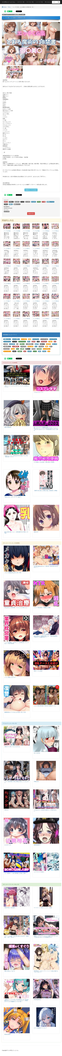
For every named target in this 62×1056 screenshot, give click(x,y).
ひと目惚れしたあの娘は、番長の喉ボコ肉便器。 (44, 462)
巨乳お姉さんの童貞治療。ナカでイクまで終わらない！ (16, 607)
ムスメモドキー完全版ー (39, 871)
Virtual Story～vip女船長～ (10, 907)
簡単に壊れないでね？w (9, 971)
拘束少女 (6, 809)
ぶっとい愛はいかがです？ (10, 677)
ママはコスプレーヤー (39, 392)
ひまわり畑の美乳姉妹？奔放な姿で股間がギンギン (45, 705)
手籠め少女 (36, 781)
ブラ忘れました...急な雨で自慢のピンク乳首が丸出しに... (45, 810)
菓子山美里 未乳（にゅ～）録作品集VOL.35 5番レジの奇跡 (16, 532)
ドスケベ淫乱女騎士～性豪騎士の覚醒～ (42, 607)
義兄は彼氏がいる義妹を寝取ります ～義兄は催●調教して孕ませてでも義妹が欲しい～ (46, 637)
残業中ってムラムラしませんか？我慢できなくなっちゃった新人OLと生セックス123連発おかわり (46, 937)
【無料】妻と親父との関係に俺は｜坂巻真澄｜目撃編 (45, 490)
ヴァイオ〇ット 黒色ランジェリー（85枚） (43, 907)
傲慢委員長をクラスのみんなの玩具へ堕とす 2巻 (15, 712)
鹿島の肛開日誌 (7, 427)
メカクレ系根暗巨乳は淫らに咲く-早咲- (13, 572)
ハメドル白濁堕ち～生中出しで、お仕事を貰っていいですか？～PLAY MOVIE (16, 643)
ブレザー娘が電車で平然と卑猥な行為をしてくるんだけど (16, 782)
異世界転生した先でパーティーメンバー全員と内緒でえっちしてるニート (46, 972)
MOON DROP (7, 1034)
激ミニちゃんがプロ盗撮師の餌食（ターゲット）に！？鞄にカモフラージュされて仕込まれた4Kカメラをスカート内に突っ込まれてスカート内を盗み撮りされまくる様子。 (46, 429)
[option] (31, 43)
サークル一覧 (30, 2)
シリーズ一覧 (39, 2)
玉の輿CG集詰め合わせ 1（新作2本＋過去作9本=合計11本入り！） (46, 567)
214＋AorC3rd (37, 753)
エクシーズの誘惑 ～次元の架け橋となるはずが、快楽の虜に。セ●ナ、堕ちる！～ (16, 937)
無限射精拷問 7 (37, 844)
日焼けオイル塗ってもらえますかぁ (12, 746)
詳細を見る (31, 213)
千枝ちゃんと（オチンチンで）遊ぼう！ (13, 497)
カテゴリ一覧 (20, 2)
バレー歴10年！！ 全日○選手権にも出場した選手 (15, 873)
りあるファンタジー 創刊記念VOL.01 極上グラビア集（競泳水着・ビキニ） (16, 456)
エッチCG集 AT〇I (37, 266)
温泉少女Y (36, 532)
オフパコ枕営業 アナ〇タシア (40, 1028)
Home (4, 7)
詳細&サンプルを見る (31, 190)
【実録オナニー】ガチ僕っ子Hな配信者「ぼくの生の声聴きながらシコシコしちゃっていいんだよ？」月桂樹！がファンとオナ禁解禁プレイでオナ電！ (16, 1000)
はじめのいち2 (7, 844)
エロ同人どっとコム (8, 2)
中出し (9, 7)
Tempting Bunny (37, 999)
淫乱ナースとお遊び (38, 671)
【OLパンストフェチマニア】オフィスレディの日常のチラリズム (16, 386)
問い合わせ (48, 2)
